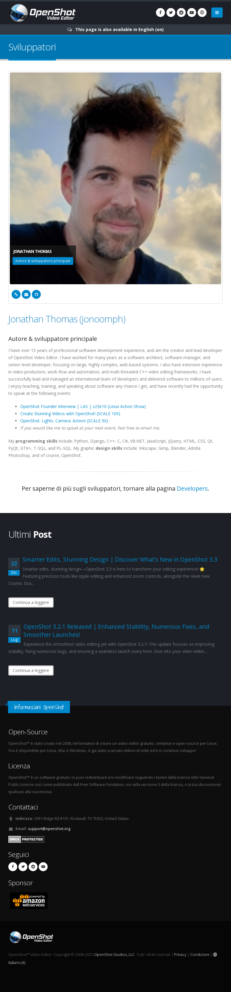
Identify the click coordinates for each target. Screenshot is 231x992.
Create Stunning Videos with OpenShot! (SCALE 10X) (70, 413)
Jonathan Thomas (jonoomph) (66, 319)
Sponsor (20, 882)
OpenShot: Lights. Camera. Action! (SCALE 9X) (64, 421)
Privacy (180, 954)
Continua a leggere (31, 602)
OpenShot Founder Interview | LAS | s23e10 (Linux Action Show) (83, 406)
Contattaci (23, 807)
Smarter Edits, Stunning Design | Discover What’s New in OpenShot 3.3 (120, 559)
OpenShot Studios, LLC (114, 954)
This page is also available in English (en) (119, 29)
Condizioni (199, 954)
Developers (192, 488)
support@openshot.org (49, 828)
